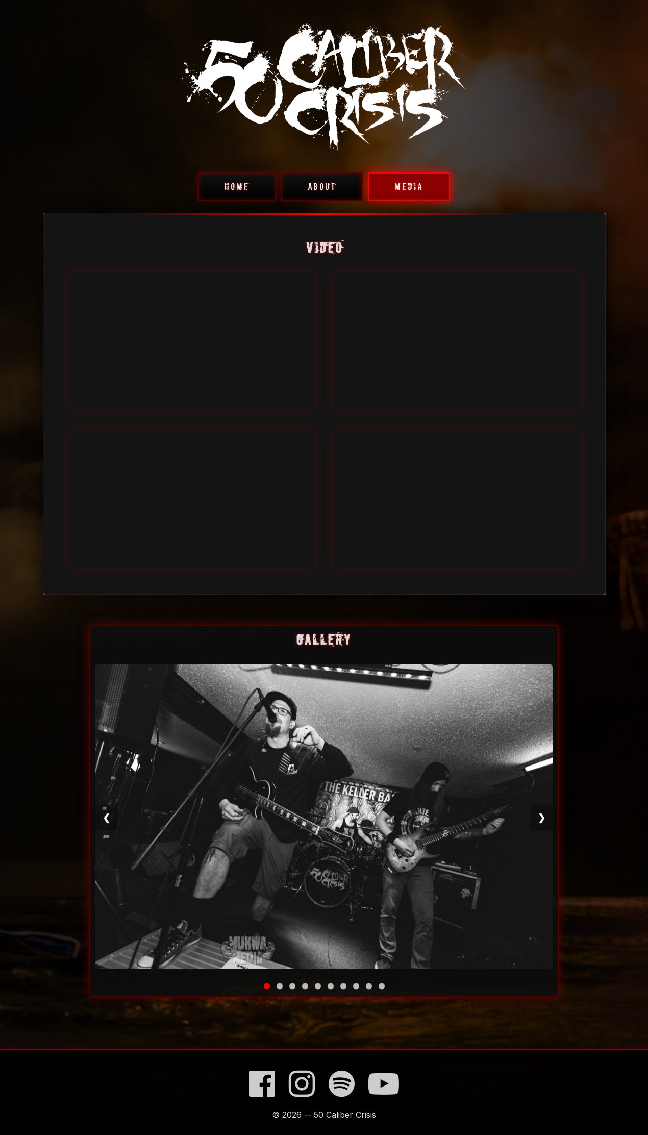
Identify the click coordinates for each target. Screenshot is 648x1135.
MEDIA (408, 186)
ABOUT (322, 186)
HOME (237, 186)
